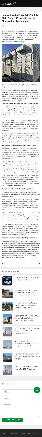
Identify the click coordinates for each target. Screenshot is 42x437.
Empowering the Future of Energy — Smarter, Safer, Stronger (27, 278)
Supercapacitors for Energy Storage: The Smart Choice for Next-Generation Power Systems (27, 318)
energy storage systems (28, 164)
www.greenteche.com (24, 433)
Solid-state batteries (7, 90)
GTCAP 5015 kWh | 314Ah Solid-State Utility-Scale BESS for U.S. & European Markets (27, 330)
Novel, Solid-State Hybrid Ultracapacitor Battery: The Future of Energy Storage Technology (27, 343)
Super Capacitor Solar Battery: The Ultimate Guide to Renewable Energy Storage (27, 356)
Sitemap (35, 433)
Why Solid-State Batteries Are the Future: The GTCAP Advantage (26, 368)
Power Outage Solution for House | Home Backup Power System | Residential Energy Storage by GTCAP (26, 292)
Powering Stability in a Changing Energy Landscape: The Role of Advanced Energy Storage (26, 305)
